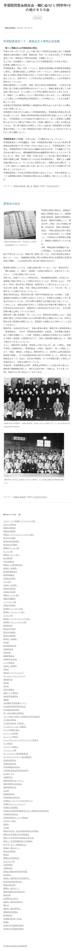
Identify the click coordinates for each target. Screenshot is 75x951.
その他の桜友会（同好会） (14, 723)
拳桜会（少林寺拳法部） (13, 565)
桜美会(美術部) (9, 636)
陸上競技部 (8, 558)
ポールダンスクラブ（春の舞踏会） (18, 757)
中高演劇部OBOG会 (11, 767)
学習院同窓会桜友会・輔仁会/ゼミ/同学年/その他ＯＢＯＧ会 (37, 8)
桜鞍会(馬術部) (9, 528)
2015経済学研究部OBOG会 (14, 706)
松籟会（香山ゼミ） (11, 848)
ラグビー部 (8, 615)
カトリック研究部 (10, 733)
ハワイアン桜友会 (10, 747)
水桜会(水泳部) (9, 592)
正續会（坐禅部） (10, 666)
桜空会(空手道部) (10, 545)
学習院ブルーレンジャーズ (14, 804)
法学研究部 (8, 865)
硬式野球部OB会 (10, 572)
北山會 (6, 791)
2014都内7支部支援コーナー (15, 703)
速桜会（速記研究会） (12, 909)
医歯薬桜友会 (8, 794)
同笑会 (6, 669)
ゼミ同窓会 (8, 744)
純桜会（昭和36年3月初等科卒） (16, 878)
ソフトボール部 (9, 602)
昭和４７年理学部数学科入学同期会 (18, 841)
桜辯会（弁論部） (10, 639)
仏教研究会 (8, 777)
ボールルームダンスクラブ (14, 676)
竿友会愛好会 (8, 562)
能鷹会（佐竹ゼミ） (11, 888)
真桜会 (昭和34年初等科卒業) (15, 872)
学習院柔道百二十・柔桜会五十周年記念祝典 (31, 41)
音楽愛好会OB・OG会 (12, 919)
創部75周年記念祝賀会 (12, 784)
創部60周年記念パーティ (13, 781)
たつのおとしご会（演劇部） (15, 727)
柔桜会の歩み (11, 203)
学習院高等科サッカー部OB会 (15, 818)
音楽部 (6, 642)
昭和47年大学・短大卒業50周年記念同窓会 (21, 831)
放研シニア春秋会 (10, 693)
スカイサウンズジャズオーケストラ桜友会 (20, 740)
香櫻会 (6, 922)
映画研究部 (8, 626)
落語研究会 (8, 680)
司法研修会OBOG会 (11, 797)
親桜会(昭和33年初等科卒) (14, 892)
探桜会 (6, 824)
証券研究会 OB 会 (10, 899)
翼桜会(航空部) (9, 885)
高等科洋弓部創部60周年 (13, 929)
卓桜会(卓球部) (9, 605)
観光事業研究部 (9, 646)
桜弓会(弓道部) (9, 538)
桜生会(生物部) (9, 632)
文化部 (6, 828)
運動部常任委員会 (10, 912)
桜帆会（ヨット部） (11, 555)
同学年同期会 (8, 690)
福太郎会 (8, 875)
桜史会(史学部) (9, 629)
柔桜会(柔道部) (20, 186)
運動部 (36, 186)
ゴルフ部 (7, 582)
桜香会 (6, 855)
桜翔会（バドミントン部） (14, 612)
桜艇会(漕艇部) (9, 599)
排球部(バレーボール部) (13, 609)
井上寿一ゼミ (8, 774)
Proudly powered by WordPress (15, 946)
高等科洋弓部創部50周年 (13, 925)
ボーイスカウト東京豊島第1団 (15, 754)
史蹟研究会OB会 (10, 659)
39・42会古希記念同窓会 (13, 713)
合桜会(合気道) (9, 578)
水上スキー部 (8, 861)
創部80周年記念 (9, 787)
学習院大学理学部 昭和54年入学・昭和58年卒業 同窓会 (26, 811)
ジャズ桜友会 (8, 663)
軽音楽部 (7, 653)
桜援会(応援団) (9, 531)
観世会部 (7, 895)
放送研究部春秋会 (10, 696)
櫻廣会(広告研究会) (11, 858)
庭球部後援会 (8, 575)
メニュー (37, 17)
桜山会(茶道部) (9, 851)
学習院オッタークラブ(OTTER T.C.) (18, 801)
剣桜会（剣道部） (10, 568)
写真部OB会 (8, 649)
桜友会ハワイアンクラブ (13, 673)
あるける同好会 (9, 525)
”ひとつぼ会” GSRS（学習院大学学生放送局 (21, 717)
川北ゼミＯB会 (9, 821)
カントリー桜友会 (10, 737)
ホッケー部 (8, 551)
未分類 (6, 683)
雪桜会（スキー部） (11, 595)
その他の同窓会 (9, 720)
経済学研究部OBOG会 (12, 882)
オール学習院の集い (11, 730)
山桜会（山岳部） (10, 585)
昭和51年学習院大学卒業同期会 (16, 834)
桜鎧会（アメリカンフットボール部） (19, 535)
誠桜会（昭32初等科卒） (13, 902)
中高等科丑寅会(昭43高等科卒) (16, 770)
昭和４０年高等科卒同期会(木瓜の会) (18, 838)
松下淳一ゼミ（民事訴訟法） (15, 845)
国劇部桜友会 (8, 656)
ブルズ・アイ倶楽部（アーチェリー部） (19, 521)
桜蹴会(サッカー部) (11, 548)
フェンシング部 (9, 750)
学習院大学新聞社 (10, 808)
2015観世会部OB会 (11, 710)
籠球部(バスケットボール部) (15, 622)
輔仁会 (29, 186)
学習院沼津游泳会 (10, 814)
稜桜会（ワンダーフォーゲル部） (17, 619)
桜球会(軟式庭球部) (11, 541)
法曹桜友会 (8, 868)
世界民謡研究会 (9, 760)
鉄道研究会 (8, 915)
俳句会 (6, 686)
